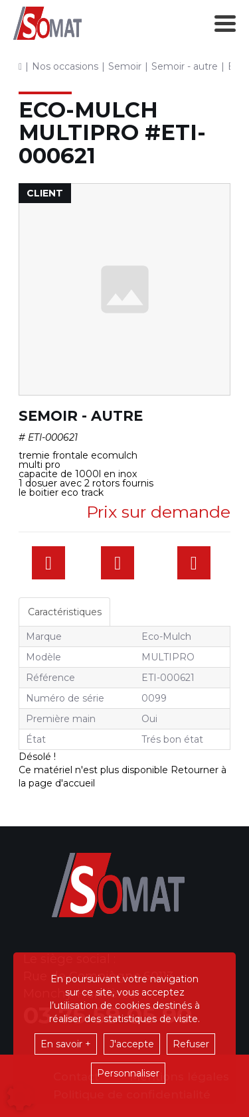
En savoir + (66, 1044)
